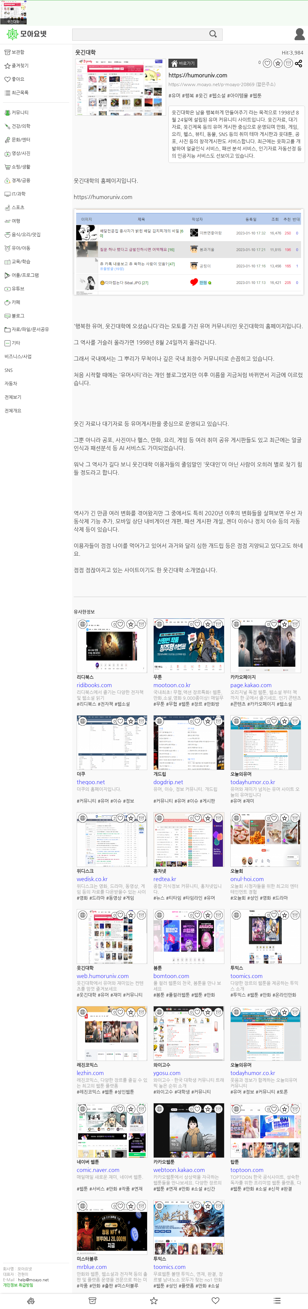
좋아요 (14, 79)
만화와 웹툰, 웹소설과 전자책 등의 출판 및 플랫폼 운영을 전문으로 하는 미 (112, 1277)
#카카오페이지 (261, 703)
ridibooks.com (94, 685)
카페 (12, 303)
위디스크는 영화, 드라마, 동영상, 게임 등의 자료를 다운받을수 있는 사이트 (111, 889)
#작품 (124, 1188)
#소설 (196, 1188)
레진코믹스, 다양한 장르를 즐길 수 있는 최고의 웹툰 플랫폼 (112, 1083)
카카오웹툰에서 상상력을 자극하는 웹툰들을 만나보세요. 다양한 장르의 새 (187, 1180)
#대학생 (182, 1091)
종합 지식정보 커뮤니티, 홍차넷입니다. (187, 889)
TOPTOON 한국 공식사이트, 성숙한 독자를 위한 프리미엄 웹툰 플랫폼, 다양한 (265, 1180)
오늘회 (236, 871)
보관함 (14, 52)
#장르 (196, 703)
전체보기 (13, 397)
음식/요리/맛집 (23, 235)
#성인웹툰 (124, 1091)
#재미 (248, 800)
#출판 (107, 1285)
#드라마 (97, 897)
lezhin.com (90, 1073)
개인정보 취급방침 (18, 1285)
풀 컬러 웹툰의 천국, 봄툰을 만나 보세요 (187, 986)
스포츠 (14, 208)
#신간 (209, 1188)
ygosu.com (166, 1073)
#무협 (171, 703)
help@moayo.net (33, 1279)
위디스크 (85, 871)
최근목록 (17, 93)
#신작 (273, 1188)
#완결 (286, 1188)
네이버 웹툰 (88, 1161)
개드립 (159, 774)
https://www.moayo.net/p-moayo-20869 (211, 84)
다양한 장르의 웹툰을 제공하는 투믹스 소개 (264, 986)
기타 (12, 343)
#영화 (82, 897)
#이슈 (116, 800)
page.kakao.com (251, 685)
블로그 (14, 316)
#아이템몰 (237, 95)
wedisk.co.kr (92, 879)
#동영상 (114, 897)
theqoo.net (91, 782)
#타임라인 (192, 897)
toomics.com (246, 976)
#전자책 (105, 703)
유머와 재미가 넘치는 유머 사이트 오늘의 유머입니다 (265, 792)
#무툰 (159, 703)
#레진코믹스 (88, 1091)
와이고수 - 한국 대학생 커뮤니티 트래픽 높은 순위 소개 (188, 1083)
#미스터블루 (126, 1285)
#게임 (128, 897)
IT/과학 (15, 194)
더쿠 (81, 774)
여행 (12, 221)
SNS (9, 369)
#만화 (209, 994)
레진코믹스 (87, 1064)
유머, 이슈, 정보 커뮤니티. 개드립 (185, 789)
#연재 (137, 1188)
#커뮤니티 (86, 800)
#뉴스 (159, 897)
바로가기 (183, 63)
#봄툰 (159, 994)
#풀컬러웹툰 (178, 994)
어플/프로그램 (22, 276)
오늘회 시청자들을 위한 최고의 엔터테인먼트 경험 (264, 889)
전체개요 (13, 410)
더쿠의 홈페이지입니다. (99, 789)
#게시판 (207, 800)
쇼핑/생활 (17, 167)
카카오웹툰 (163, 1161)
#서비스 (97, 1188)
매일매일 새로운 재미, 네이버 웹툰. (110, 1177)
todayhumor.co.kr (252, 782)
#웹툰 (256, 95)
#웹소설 (217, 95)
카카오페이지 (243, 677)
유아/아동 (17, 248)
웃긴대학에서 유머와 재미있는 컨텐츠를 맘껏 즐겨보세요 (110, 986)
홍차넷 (159, 871)
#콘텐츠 (238, 703)
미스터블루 (87, 1258)
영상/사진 (17, 154)
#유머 (174, 95)
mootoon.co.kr (172, 685)
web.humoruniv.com (103, 976)
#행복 (188, 95)
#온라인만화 (284, 994)
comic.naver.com (98, 1170)
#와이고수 (163, 1091)
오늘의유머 (240, 774)
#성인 (252, 897)
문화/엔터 (17, 140)
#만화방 (211, 703)
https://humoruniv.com (197, 75)
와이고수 (161, 1064)
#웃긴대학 (86, 994)
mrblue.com (92, 1267)
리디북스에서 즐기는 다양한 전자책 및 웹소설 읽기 (110, 695)
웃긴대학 (85, 968)
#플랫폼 (186, 1285)
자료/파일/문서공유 (27, 330)
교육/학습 (17, 262)
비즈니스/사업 (18, 356)
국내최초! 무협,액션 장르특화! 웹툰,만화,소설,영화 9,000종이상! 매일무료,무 (188, 695)
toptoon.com (246, 1170)
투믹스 (236, 968)
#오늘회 (238, 897)
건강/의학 (17, 126)
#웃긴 (202, 95)
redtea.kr (164, 879)
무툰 (157, 677)
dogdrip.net (168, 782)
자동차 (11, 383)
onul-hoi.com (247, 879)
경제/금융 (17, 181)
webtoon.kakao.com (179, 1170)
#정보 (128, 800)
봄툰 (157, 968)
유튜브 (14, 289)
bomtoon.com (171, 976)
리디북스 (85, 677)
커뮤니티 (17, 113)
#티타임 (173, 897)
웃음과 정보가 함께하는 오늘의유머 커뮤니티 (263, 1083)
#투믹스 (238, 994)
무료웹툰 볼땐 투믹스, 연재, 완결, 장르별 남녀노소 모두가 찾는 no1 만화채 (188, 1277)
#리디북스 (86, 703)
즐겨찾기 (17, 66)
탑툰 (234, 1161)
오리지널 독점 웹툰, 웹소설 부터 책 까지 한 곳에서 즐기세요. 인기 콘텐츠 (265, 695)
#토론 (282, 1091)
